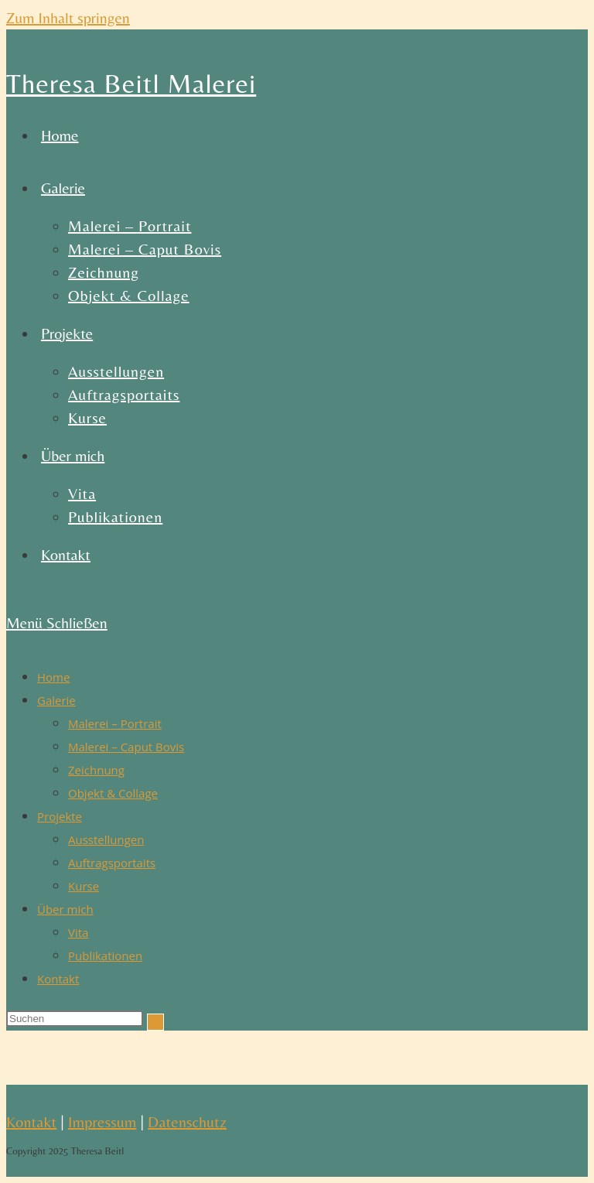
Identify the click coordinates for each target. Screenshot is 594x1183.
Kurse (83, 886)
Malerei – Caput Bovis (126, 746)
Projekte (59, 816)
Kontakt (58, 978)
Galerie (56, 700)
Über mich (65, 909)
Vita (78, 932)
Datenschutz (187, 1121)
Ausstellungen (106, 839)
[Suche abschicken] (155, 1022)
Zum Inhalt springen (68, 17)
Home (53, 677)
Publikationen (105, 955)
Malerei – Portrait (115, 723)
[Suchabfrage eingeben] (74, 1018)
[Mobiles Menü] (57, 622)
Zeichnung (96, 770)
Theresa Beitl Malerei (131, 83)
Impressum (102, 1121)
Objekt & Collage (113, 793)
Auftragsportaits (111, 862)
